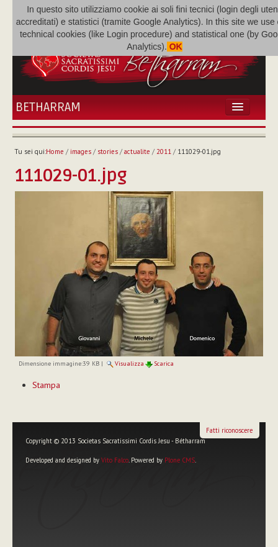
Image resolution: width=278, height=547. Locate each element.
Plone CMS (179, 460)
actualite (137, 151)
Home (55, 151)
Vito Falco (114, 460)
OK (174, 47)
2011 (163, 151)
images (80, 151)
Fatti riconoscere (229, 430)
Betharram (48, 107)
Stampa (46, 385)
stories (107, 151)
